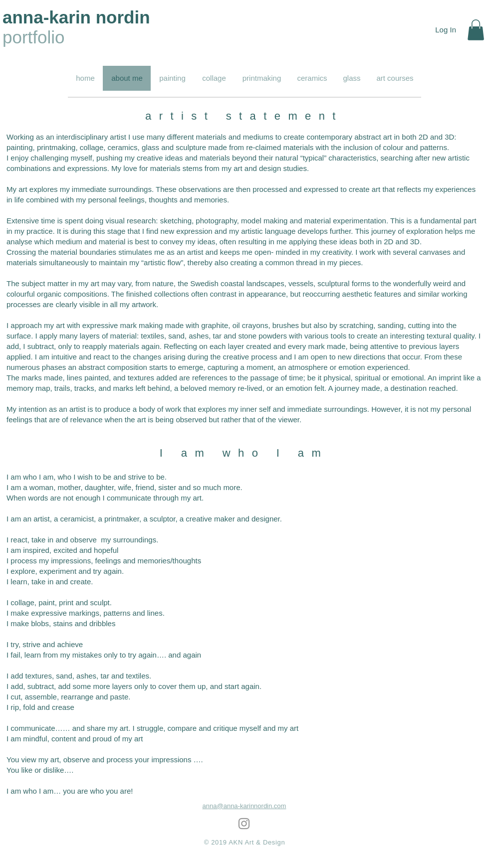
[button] (476, 29)
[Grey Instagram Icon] (244, 823)
